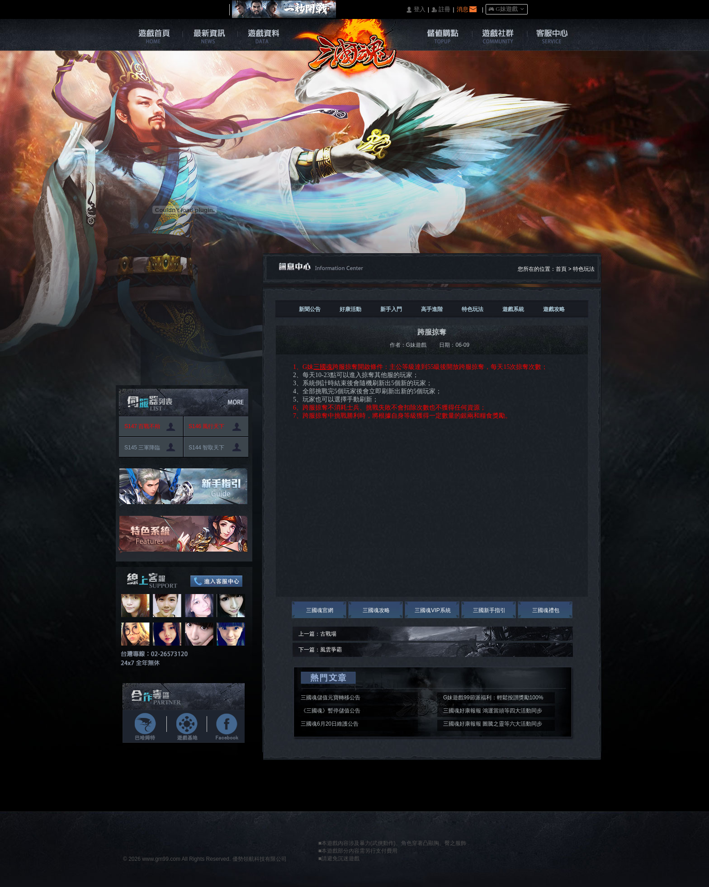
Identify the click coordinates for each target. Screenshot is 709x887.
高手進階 (432, 309)
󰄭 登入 (415, 10)
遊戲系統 (513, 309)
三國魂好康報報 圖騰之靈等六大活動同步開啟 (492, 725)
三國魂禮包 (545, 610)
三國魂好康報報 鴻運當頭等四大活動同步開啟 (492, 712)
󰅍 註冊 (440, 10)
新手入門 (391, 309)
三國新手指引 (489, 610)
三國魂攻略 (376, 610)
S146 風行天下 (206, 426)
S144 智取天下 (206, 447)
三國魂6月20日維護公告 (330, 724)
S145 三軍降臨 (142, 447)
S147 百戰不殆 (142, 426)
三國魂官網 (319, 610)
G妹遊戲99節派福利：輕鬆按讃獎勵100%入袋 (493, 698)
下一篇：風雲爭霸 (320, 649)
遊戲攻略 (554, 309)
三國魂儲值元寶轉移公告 (330, 697)
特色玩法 (584, 269)
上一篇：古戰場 (317, 634)
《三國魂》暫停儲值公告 (330, 711)
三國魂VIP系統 (432, 610)
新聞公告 (310, 309)
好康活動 (350, 309)
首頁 (561, 269)
